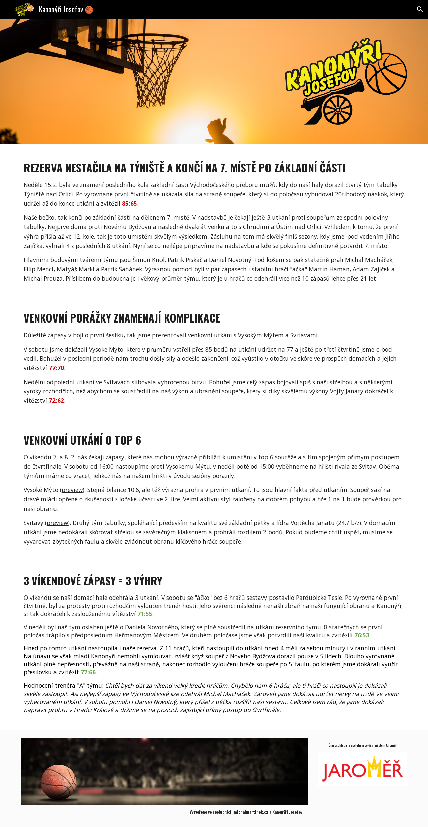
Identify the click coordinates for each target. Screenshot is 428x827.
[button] (420, 9)
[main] (214, 219)
